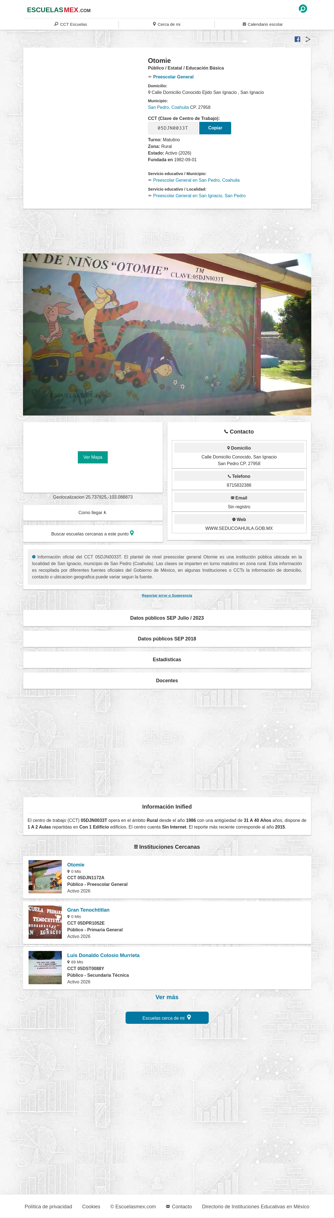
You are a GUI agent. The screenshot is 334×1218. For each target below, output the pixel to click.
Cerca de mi (166, 24)
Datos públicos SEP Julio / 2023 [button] (167, 618)
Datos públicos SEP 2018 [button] (167, 639)
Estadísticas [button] (167, 659)
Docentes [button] (167, 680)
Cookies (91, 1206)
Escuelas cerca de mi (166, 1017)
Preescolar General (171, 77)
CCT (70, 24)
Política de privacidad (48, 1206)
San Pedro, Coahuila (168, 107)
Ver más (167, 997)
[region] (86, 101)
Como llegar (92, 512)
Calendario (263, 24)
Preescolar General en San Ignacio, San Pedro (197, 195)
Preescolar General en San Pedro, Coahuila (194, 180)
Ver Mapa (92, 457)
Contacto (179, 1206)
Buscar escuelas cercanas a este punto (92, 533)
